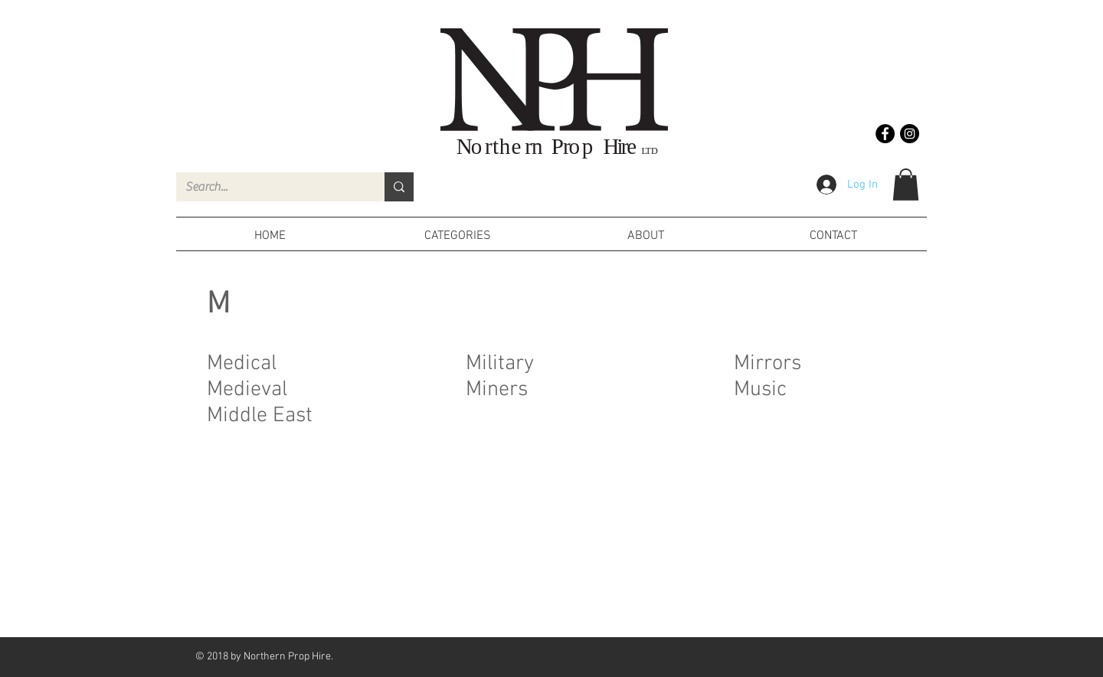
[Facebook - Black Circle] (885, 133)
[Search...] (268, 186)
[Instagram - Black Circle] (909, 133)
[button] (905, 184)
